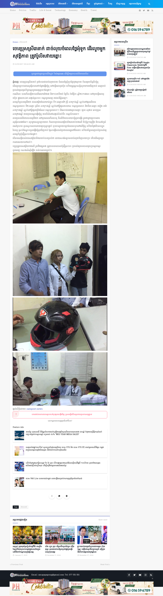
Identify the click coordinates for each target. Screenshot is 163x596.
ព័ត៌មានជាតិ (23, 42)
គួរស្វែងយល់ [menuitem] (98, 3)
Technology (60, 10)
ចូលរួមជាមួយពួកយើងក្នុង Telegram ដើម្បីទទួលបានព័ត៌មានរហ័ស (59, 73)
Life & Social (45, 10)
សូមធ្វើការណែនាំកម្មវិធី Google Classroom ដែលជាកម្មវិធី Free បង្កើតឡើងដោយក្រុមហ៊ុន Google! (138, 67)
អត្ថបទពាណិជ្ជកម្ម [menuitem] (135, 3)
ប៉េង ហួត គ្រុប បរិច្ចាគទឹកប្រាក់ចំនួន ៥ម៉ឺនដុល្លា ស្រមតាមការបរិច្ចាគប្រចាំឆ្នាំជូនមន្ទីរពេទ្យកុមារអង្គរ (59, 549)
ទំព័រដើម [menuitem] (39, 3)
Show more (102, 520)
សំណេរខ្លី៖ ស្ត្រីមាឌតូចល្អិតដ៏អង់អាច (136, 91)
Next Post (104, 564)
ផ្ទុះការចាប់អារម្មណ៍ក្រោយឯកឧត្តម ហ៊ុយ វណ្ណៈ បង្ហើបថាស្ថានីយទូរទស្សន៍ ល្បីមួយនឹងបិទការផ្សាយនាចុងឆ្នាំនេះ (91, 549)
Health (84, 10)
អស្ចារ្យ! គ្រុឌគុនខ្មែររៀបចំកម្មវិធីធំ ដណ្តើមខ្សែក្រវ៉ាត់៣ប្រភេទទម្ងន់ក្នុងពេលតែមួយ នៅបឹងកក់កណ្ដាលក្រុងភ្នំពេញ (27, 549)
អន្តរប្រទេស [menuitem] (50, 3)
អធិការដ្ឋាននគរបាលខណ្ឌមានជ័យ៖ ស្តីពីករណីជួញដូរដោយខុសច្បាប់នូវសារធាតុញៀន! (138, 52)
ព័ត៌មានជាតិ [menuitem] (62, 3)
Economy (73, 10)
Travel (94, 10)
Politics (22, 10)
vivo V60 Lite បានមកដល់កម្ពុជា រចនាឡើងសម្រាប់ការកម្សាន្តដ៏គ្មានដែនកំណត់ (54, 478)
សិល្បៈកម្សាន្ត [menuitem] (120, 3)
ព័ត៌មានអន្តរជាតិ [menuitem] (77, 3)
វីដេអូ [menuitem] (110, 3)
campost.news (34, 409)
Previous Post (17, 564)
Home (13, 10)
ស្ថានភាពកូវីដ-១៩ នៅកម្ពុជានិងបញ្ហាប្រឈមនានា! (138, 80)
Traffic (33, 10)
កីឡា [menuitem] (88, 3)
